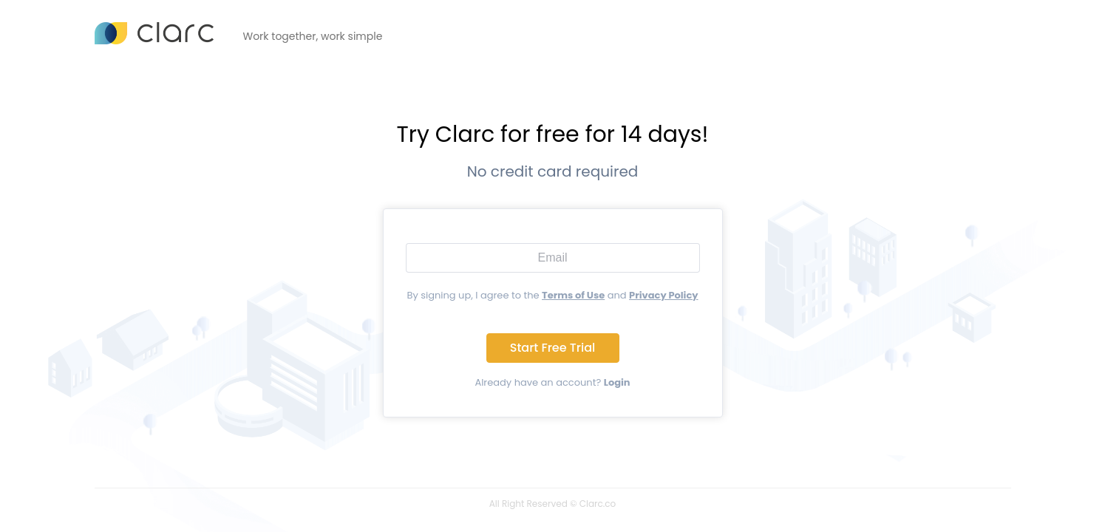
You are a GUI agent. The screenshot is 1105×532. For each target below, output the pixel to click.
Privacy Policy (663, 295)
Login (617, 382)
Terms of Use (573, 295)
